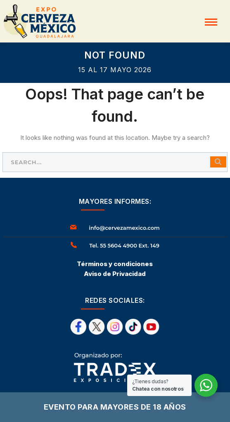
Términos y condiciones (115, 264)
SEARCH (218, 161)
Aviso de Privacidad (115, 274)
